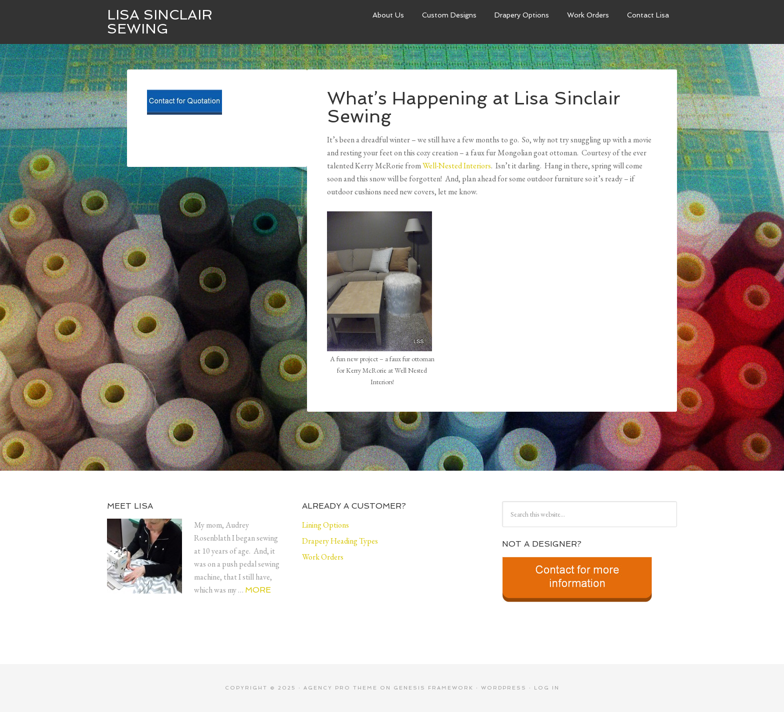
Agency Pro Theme (341, 688)
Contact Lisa (648, 15)
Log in (547, 688)
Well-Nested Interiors (456, 165)
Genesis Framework (434, 688)
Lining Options (325, 525)
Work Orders (588, 15)
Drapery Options (521, 15)
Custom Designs (449, 15)
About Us (388, 15)
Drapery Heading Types (340, 541)
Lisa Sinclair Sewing (159, 21)
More (258, 590)
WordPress (503, 688)
